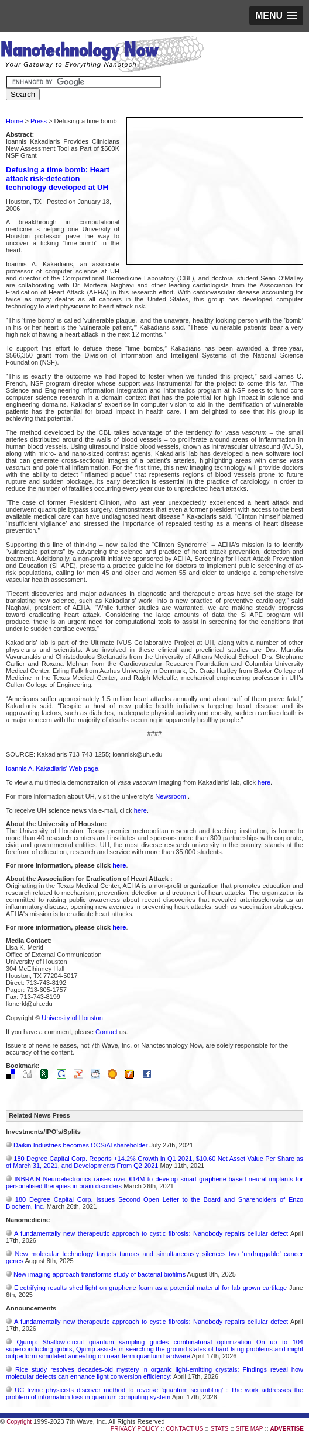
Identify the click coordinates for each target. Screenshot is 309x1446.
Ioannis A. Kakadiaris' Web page (52, 768)
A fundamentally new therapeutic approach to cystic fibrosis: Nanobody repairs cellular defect (151, 1233)
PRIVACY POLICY (135, 1429)
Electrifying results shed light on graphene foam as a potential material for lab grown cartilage (150, 1287)
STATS (220, 1429)
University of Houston (72, 1017)
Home (14, 120)
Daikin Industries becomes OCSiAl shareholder (80, 1145)
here (264, 782)
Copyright (19, 1422)
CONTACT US (184, 1429)
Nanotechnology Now (102, 55)
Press (38, 120)
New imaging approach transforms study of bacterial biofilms (99, 1274)
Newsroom (171, 796)
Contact (106, 1031)
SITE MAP (249, 1429)
